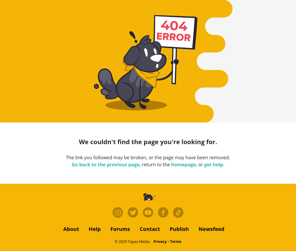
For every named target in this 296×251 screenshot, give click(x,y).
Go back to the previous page (105, 164)
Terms (175, 241)
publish (179, 228)
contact (150, 228)
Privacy (160, 241)
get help (213, 164)
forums (120, 228)
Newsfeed (211, 228)
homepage (183, 164)
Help (95, 228)
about (71, 228)
